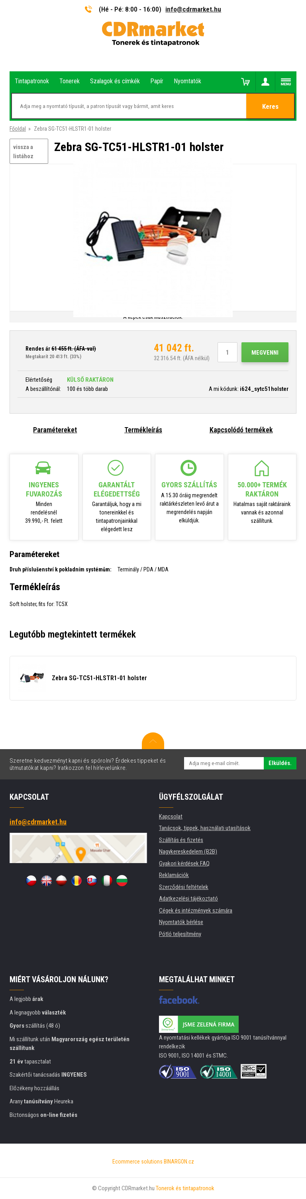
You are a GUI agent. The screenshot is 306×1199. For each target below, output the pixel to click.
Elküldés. (280, 763)
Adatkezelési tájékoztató (188, 898)
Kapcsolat (170, 816)
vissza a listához (23, 151)
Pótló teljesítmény (180, 934)
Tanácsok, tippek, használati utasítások (205, 828)
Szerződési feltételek (183, 887)
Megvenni (265, 352)
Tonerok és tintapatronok (185, 1188)
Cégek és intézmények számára (195, 910)
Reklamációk (174, 875)
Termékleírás (143, 430)
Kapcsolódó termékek (241, 430)
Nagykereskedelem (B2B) (188, 851)
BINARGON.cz (179, 1161)
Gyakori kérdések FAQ (184, 863)
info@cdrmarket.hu (193, 9)
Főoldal (18, 129)
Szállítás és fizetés (181, 840)
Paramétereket (55, 430)
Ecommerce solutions (137, 1161)
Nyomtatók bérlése (181, 922)
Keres (270, 106)
